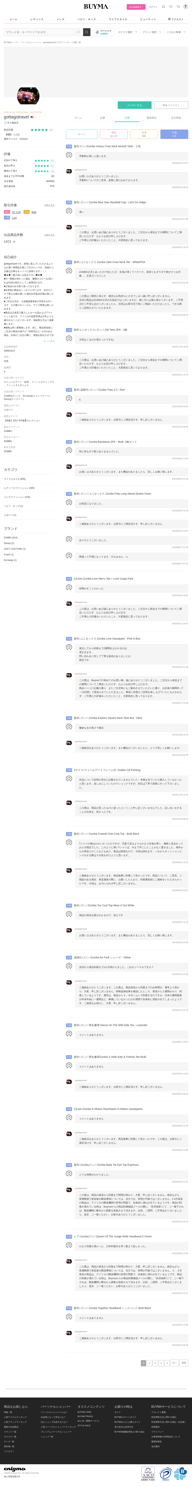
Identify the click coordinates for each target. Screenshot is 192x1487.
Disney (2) (9, 543)
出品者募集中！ (136, 7)
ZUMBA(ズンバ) (12, 396)
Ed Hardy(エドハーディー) (36, 396)
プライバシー (157, 1432)
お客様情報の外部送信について (165, 1436)
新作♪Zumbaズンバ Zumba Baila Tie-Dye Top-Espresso (106, 1164)
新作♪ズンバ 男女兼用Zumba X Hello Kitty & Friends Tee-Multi (110, 1056)
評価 (127, 117)
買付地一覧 (9, 1446)
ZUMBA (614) (11, 537)
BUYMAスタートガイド (125, 1417)
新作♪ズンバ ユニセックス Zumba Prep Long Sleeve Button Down (112, 493)
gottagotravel (16, 116)
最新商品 (151, 117)
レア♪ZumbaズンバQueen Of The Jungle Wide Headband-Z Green (113, 1236)
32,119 (16, 212)
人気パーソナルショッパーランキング (58, 1427)
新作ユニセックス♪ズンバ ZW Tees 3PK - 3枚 (100, 329)
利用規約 (155, 1427)
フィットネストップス (43, 382)
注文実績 (176, 117)
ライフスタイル (118, 19)
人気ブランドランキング (15, 1422)
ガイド (118, 1412)
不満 (7, 217)
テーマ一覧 (9, 1441)
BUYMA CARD (84, 1412)
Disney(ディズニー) (14, 399)
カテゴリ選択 (127, 32)
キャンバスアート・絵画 (16, 382)
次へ (174, 1362)
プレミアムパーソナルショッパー (56, 1432)
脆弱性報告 (156, 1441)
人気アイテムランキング (15, 1417)
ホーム (78, 117)
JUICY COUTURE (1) (15, 549)
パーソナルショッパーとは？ (54, 1412)
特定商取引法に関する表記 (163, 1417)
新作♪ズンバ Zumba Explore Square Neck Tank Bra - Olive (108, 717)
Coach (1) (9, 554)
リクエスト (175, 19)
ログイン (153, 7)
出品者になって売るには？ (53, 1417)
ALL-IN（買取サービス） (89, 1421)
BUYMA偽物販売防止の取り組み (130, 1432)
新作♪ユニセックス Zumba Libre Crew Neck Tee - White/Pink (109, 262)
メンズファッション (17, 497)
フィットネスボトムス (17, 385)
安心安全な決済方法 (124, 1427)
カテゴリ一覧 (10, 1436)
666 (34, 212)
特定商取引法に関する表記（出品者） (169, 1422)
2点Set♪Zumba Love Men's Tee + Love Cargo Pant (103, 578)
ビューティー (148, 19)
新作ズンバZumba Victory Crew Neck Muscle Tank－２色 (107, 146)
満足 (7, 212)
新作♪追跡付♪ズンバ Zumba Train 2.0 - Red (99, 389)
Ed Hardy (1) (10, 560)
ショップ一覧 (47, 1436)
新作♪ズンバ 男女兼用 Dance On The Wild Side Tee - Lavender (111, 1025)
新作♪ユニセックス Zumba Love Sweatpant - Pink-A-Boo (107, 638)
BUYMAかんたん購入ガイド (127, 1422)
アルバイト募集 (158, 1412)
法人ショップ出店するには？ (54, 1422)
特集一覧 (8, 1412)
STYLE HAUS (84, 1425)
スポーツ (10, 515)
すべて (81, 134)
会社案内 (155, 1446)
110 (14, 217)
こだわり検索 (176, 32)
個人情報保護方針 (12, 1476)
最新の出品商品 (11, 1427)
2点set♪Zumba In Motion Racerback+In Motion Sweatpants (108, 1108)
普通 (26, 212)
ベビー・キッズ (86, 19)
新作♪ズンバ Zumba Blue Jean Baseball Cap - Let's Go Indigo (110, 202)
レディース (37, 19)
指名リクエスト (171, 105)
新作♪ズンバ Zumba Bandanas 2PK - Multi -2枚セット (105, 441)
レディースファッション (19, 488)
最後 (184, 1362)
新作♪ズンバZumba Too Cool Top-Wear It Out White (104, 905)
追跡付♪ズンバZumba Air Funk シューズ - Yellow (102, 957)
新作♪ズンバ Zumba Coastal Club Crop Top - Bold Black (106, 833)
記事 (102, 117)
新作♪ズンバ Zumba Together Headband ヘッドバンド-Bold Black (112, 1308)
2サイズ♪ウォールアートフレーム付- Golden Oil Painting (107, 770)
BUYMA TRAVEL (85, 1416)
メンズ (61, 19)
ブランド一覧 (10, 1432)
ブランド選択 (152, 32)
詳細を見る (49, 205)
